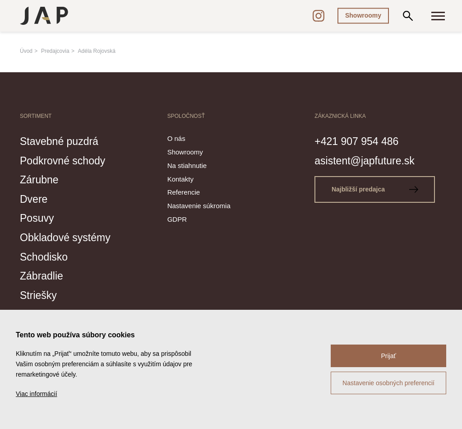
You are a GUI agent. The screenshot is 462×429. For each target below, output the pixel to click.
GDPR (177, 219)
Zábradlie (43, 274)
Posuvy (38, 217)
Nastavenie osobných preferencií (388, 383)
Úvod (26, 51)
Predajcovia (55, 51)
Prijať (388, 355)
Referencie (183, 192)
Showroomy (363, 15)
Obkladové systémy (69, 236)
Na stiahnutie (187, 165)
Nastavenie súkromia (199, 206)
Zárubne (41, 179)
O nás (176, 138)
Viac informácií (36, 393)
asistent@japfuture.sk (368, 160)
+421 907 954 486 (360, 141)
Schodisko (46, 255)
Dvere (35, 198)
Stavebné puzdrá (62, 141)
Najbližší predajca (376, 189)
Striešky (40, 294)
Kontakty (180, 179)
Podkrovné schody (66, 160)
